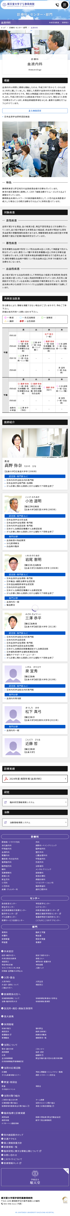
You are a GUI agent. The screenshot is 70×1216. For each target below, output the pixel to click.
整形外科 (40, 852)
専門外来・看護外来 (43, 961)
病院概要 (5, 1052)
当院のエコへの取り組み (45, 1103)
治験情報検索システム (20, 822)
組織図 (40, 1055)
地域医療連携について (10, 998)
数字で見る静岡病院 (44, 1120)
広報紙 (4, 1072)
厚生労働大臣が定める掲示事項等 (49, 1058)
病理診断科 (41, 879)
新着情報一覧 (9, 1146)
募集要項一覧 (41, 1037)
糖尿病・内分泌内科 (10, 858)
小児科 (5, 882)
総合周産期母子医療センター (14, 910)
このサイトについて (11, 1159)
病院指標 (5, 1117)
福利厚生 (39, 1028)
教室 (3, 1086)
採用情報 (9, 1024)
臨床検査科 (41, 886)
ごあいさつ (40, 1049)
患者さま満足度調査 (45, 1106)
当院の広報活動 (12, 1067)
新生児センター (8, 907)
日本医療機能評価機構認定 (12, 1061)
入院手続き (6, 981)
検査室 (5, 942)
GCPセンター (41, 907)
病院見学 (5, 1031)
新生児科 (6, 879)
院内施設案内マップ (12, 1134)
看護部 (39, 942)
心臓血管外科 (41, 855)
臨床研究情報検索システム (22, 802)
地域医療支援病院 (43, 1001)
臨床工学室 (41, 932)
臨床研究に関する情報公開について (21, 1150)
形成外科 (40, 862)
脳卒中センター (9, 913)
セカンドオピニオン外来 (11, 968)
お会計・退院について (10, 984)
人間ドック (40, 968)
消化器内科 (7, 845)
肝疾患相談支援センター (47, 910)
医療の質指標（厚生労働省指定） (48, 1117)
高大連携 (9, 1016)
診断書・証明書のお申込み (12, 971)
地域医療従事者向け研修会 (46, 998)
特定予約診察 (7, 964)
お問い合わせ (9, 1154)
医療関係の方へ (12, 994)
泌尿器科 (40, 866)
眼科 (4, 869)
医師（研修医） (41, 1031)
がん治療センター (9, 917)
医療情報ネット (11, 1163)
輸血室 (39, 935)
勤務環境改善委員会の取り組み (15, 1106)
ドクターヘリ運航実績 (10, 1123)
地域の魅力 (6, 1028)
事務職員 (5, 1037)
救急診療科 (41, 876)
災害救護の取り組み (10, 1103)
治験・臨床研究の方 (9, 1001)
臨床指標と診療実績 (14, 1113)
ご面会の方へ (7, 987)
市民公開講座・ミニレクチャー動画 (49, 1072)
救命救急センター (9, 903)
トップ (3, 27)
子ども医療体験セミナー (11, 1075)
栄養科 (5, 935)
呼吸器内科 (7, 848)
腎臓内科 (6, 855)
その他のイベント (8, 1089)
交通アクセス (8, 1138)
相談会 (38, 1086)
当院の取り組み (12, 1095)
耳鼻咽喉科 (7, 872)
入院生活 (39, 981)
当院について (11, 1044)
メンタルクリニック (43, 869)
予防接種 (39, 964)
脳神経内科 (7, 866)
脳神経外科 (41, 848)
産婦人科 (6, 876)
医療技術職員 (41, 1034)
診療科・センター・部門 (18, 27)
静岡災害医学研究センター (48, 913)
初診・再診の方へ (8, 955)
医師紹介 (65, 22)
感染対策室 (41, 939)
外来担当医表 (54, 22)
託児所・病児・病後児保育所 (18, 1008)
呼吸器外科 (41, 858)
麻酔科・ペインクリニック (46, 845)
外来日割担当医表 (9, 958)
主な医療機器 (7, 1058)
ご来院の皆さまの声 (10, 1099)
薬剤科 (5, 932)
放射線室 (6, 939)
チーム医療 (40, 1099)
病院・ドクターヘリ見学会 (45, 1075)
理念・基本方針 (8, 1049)
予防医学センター (43, 903)
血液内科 (6, 852)
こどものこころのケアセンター (48, 920)
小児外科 (6, 886)
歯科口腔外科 (41, 889)
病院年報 (5, 1120)
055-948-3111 (10, 1203)
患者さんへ (40, 958)
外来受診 (9, 951)
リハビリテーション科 (45, 882)
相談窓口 (5, 961)
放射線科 (40, 872)
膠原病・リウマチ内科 (11, 842)
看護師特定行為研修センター (48, 917)
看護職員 (6, 1034)
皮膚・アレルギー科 (10, 889)
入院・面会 (9, 977)
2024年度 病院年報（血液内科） (25, 778)
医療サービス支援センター (13, 920)
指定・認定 (40, 1052)
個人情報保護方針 (11, 1142)
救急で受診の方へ (43, 955)
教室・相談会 (10, 1082)
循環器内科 (7, 862)
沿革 (3, 1055)
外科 (38, 842)
